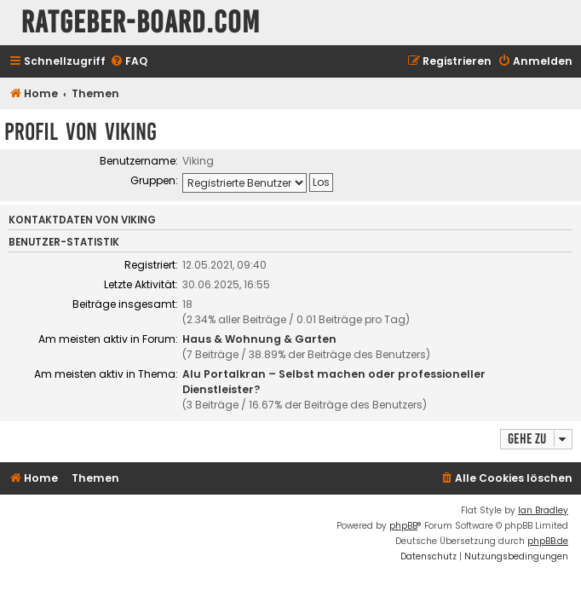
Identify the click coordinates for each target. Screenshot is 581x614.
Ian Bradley (543, 510)
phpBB (403, 525)
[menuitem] (128, 61)
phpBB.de (547, 541)
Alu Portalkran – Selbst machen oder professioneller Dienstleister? (334, 382)
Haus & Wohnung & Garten (259, 339)
